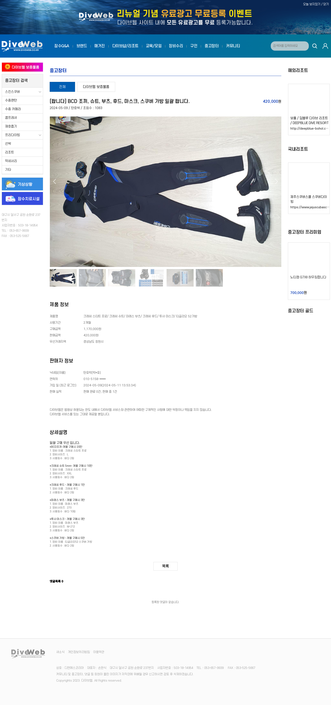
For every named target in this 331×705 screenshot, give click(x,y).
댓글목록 (56, 581)
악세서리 (11, 161)
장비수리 (176, 46)
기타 (8, 170)
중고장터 (212, 46)
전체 (62, 87)
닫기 (326, 4)
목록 (165, 566)
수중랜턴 (11, 100)
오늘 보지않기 (311, 4)
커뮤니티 (233, 46)
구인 (193, 46)
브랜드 (82, 46)
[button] (276, 181)
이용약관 (98, 652)
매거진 (99, 46)
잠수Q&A (61, 46)
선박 (8, 144)
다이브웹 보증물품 (96, 87)
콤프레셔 (11, 118)
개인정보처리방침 (79, 652)
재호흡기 (11, 126)
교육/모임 (154, 46)
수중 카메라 (13, 109)
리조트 (9, 152)
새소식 (60, 652)
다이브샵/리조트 (125, 46)
